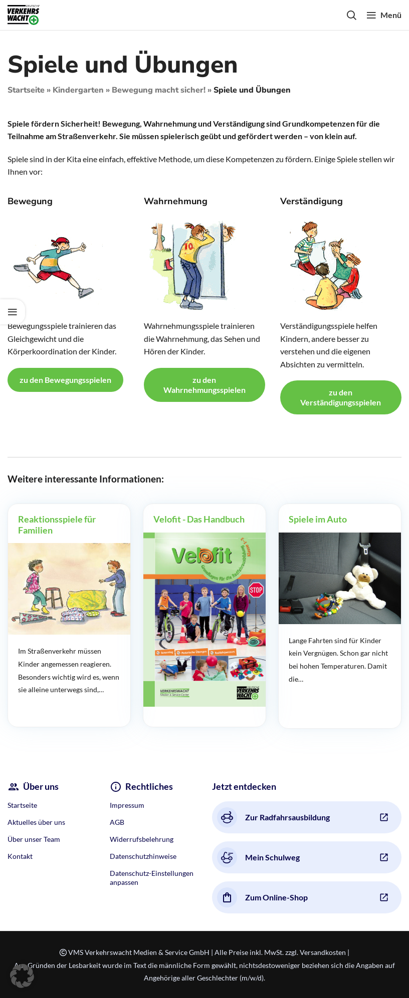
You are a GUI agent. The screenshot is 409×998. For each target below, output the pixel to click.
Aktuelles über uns (36, 822)
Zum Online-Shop (262, 897)
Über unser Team (34, 839)
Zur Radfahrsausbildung (273, 817)
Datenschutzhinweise (143, 856)
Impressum (127, 805)
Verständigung (311, 201)
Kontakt (20, 856)
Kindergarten (78, 90)
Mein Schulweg (258, 857)
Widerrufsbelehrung (141, 839)
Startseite (26, 90)
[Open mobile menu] (383, 15)
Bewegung (30, 201)
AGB (117, 822)
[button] (22, 976)
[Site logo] (24, 14)
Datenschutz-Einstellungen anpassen (151, 877)
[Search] (351, 15)
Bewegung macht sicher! (159, 90)
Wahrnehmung (176, 201)
